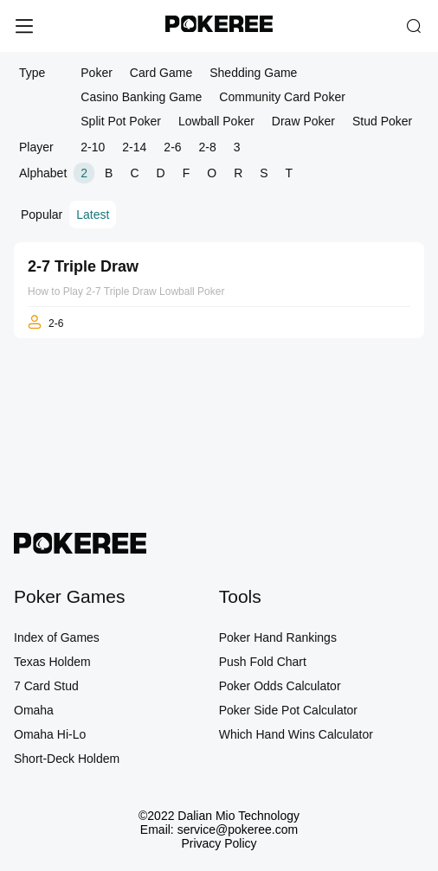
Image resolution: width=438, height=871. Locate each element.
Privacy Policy (218, 843)
